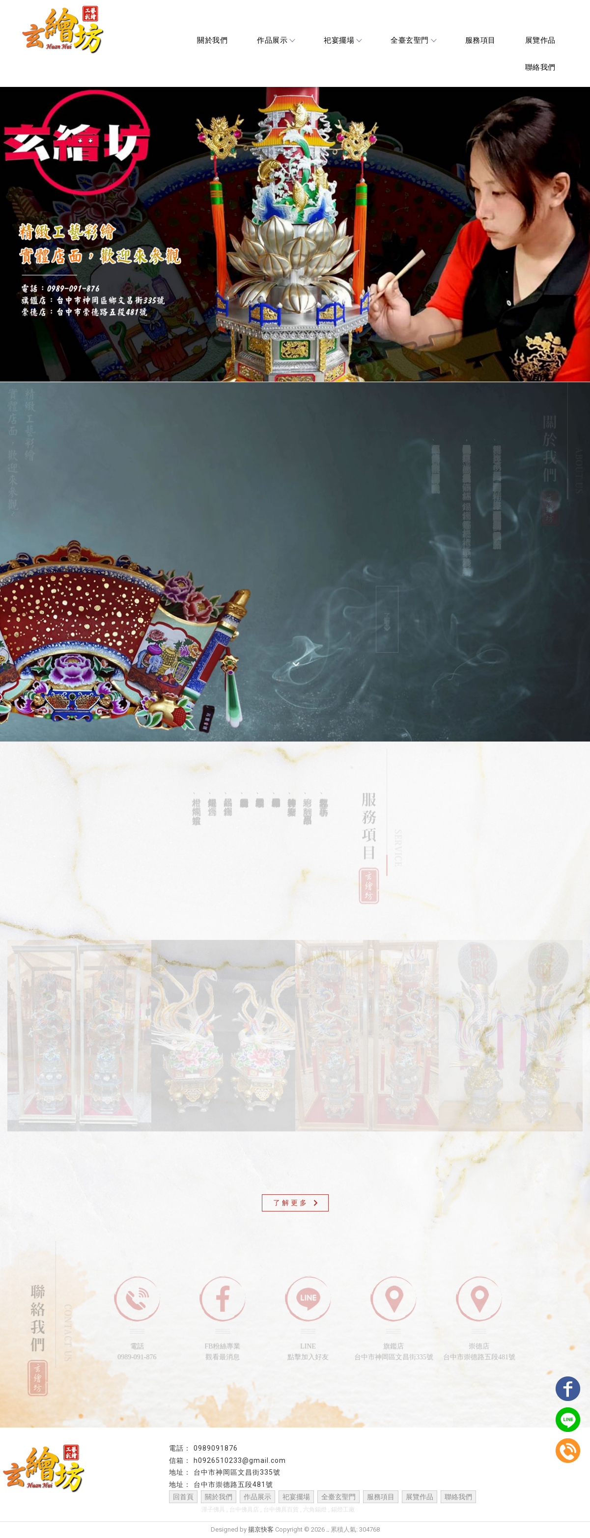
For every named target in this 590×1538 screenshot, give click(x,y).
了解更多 (387, 624)
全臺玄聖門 (413, 40)
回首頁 (183, 1497)
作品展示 (275, 40)
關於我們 (212, 40)
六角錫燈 (315, 1510)
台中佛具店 (244, 1510)
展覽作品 (540, 40)
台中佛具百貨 (281, 1510)
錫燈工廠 (343, 1510)
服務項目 (480, 40)
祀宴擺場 (342, 40)
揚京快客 (261, 1530)
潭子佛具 (213, 1510)
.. (327, 1530)
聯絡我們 (540, 67)
